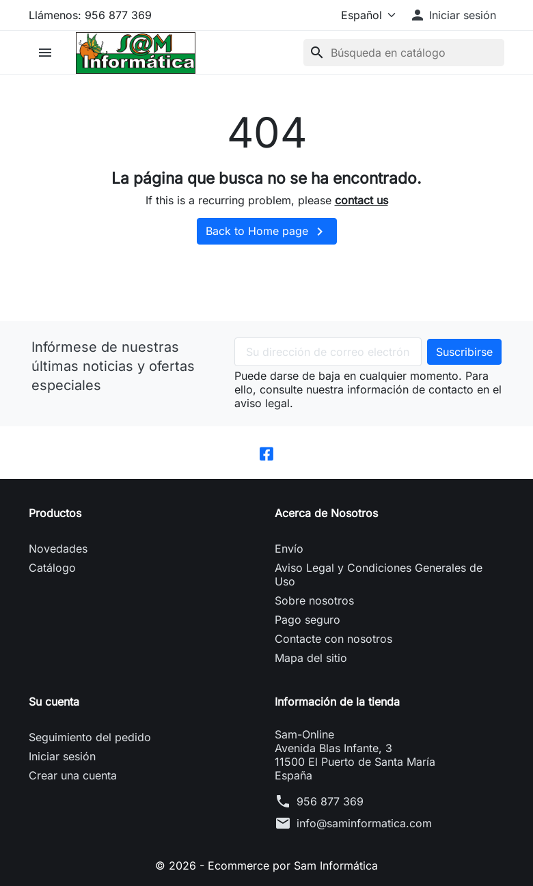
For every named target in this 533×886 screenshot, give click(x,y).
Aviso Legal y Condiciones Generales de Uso (378, 574)
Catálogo (52, 567)
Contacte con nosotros (333, 639)
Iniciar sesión (62, 756)
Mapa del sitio (311, 658)
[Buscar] (403, 52)
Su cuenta (54, 701)
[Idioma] (365, 15)
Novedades (58, 548)
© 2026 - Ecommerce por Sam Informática (266, 865)
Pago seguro (307, 619)
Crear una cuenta (73, 775)
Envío (289, 548)
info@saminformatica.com (364, 823)
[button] (452, 15)
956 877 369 (330, 801)
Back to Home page (267, 231)
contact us (361, 200)
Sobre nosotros (314, 600)
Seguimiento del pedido (90, 737)
